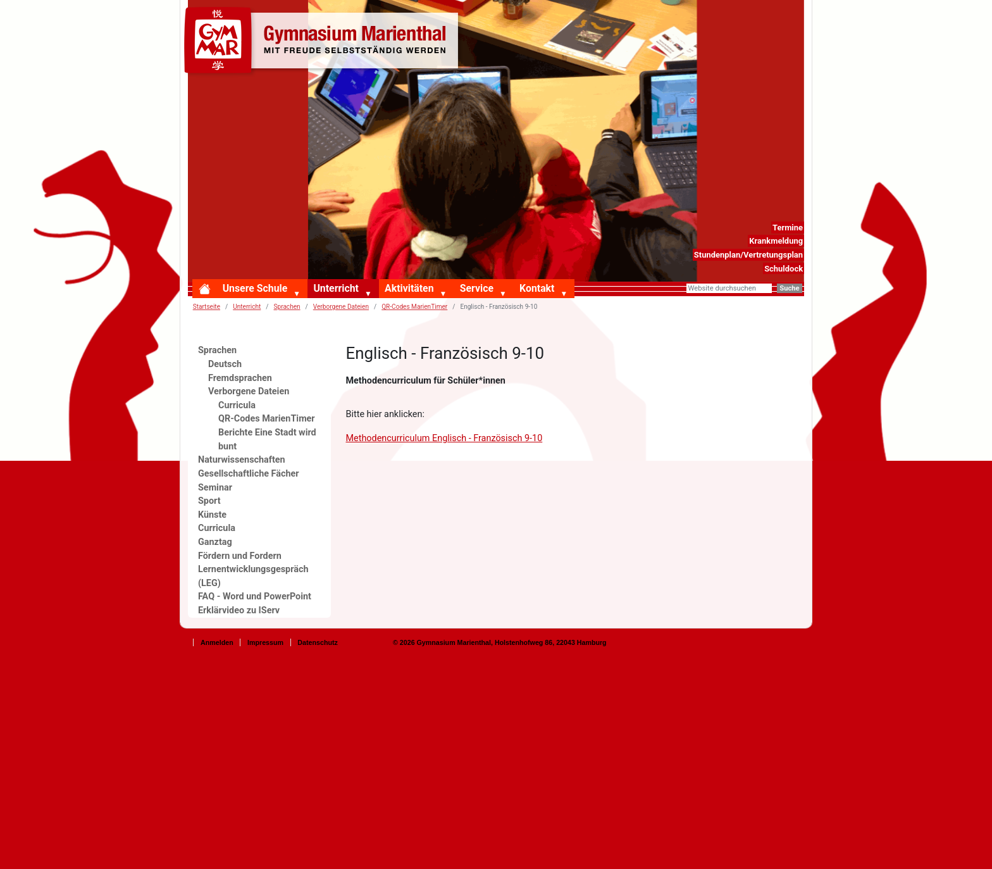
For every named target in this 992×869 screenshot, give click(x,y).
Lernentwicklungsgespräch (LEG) (253, 576)
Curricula (237, 405)
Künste (212, 515)
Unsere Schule (255, 288)
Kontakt (536, 288)
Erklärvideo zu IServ (239, 610)
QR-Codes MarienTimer (414, 306)
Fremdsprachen (240, 378)
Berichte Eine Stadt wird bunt (267, 439)
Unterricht (335, 288)
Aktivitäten (409, 288)
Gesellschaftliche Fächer (248, 473)
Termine (787, 227)
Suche (789, 288)
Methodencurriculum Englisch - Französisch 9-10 (444, 438)
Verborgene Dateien (341, 306)
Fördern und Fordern (240, 556)
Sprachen (287, 306)
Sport (209, 501)
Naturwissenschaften (241, 459)
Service (476, 288)
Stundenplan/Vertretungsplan (748, 254)
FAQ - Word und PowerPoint (254, 596)
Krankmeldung (776, 241)
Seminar (215, 487)
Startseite (206, 306)
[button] (299, 294)
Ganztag (215, 542)
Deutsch (225, 364)
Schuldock (783, 268)
